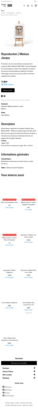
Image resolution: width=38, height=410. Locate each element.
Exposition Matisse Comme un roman (12, 106)
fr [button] (34, 1)
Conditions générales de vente (13, 405)
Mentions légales (9, 403)
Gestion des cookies (27, 405)
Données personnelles (26, 403)
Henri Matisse (5, 115)
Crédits (17, 403)
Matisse (3, 109)
